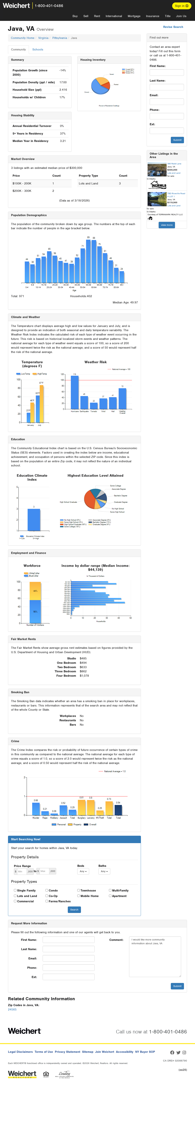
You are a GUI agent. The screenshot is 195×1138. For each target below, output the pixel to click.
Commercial (25, 901)
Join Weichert (104, 1052)
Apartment (119, 896)
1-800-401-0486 (49, 5)
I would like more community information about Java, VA (155, 956)
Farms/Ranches (60, 901)
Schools (37, 49)
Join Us (181, 16)
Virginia (43, 38)
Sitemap (87, 1052)
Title (167, 16)
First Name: (158, 66)
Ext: (152, 124)
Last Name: (157, 81)
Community (18, 49)
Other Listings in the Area (164, 155)
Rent (97, 16)
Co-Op (53, 896)
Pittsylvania (59, 38)
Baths (102, 866)
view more (167, 225)
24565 (12, 1009)
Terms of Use (44, 1052)
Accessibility (124, 1052)
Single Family (26, 890)
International (114, 16)
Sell (85, 16)
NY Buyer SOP (145, 1052)
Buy (75, 16)
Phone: (154, 110)
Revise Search (173, 27)
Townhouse (88, 890)
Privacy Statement (67, 1052)
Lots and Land (27, 896)
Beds (80, 866)
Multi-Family (120, 890)
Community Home (22, 38)
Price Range (22, 866)
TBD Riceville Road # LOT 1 (176, 195)
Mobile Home (90, 896)
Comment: (116, 940)
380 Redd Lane (174, 163)
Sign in (182, 6)
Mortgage (134, 16)
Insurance (152, 16)
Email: (154, 95)
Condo (53, 890)
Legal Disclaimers (20, 1052)
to (35, 871)
